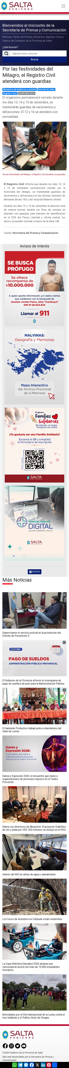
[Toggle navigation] (63, 6)
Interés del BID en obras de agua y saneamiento (29, 874)
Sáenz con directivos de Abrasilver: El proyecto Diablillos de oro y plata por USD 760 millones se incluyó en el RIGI (34, 828)
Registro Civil (10, 93)
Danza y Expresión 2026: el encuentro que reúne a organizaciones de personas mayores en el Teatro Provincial (30, 778)
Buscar (34, 59)
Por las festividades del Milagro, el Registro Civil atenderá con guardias (28, 75)
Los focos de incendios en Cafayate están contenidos (32, 918)
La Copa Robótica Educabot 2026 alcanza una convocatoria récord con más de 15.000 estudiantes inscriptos (31, 966)
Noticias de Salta (46, 89)
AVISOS (34, 571)
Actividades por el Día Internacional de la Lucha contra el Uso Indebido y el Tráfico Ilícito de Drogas (33, 1016)
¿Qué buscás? (10, 47)
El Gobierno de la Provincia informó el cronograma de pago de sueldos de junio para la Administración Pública (33, 682)
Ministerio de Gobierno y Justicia (19, 89)
